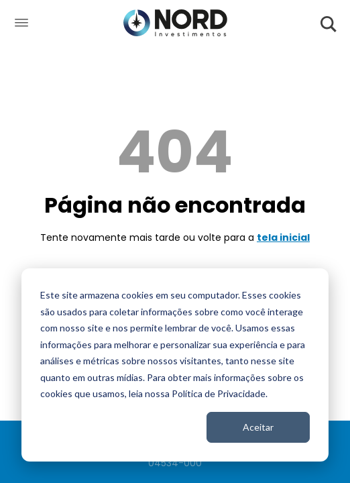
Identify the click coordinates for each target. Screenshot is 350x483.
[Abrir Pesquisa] (329, 24)
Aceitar (258, 427)
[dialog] (175, 365)
